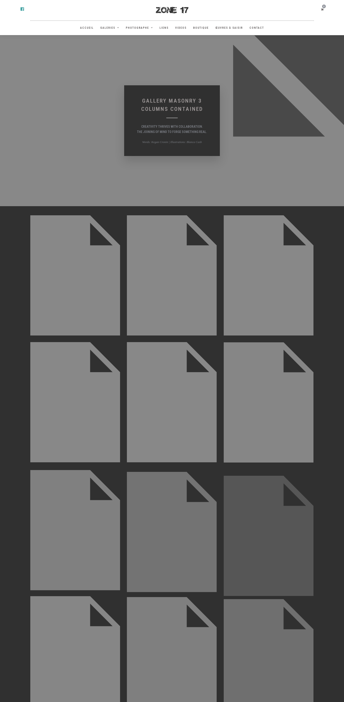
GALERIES (107, 27)
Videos (181, 27)
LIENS (164, 27)
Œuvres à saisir (229, 27)
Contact (256, 27)
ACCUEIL (87, 27)
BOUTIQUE (201, 27)
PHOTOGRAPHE (137, 27)
